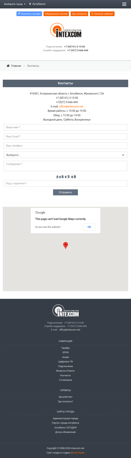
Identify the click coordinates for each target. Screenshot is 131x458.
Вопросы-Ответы (65, 371)
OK (89, 227)
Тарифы (65, 348)
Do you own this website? (48, 227)
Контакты (65, 375)
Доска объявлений (65, 432)
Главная (14, 65)
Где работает (65, 397)
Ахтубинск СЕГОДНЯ (65, 427)
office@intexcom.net (71, 106)
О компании (65, 380)
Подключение (65, 366)
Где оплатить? (65, 401)
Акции (65, 357)
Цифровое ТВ (65, 361)
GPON (65, 352)
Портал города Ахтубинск (65, 423)
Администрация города (65, 418)
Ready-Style (77, 452)
